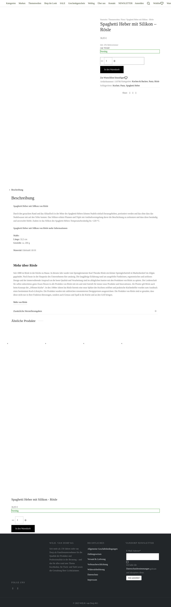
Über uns (101, 3)
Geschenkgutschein (76, 3)
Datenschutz (93, 574)
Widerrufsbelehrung (96, 569)
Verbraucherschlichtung (98, 564)
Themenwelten (34, 3)
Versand (106, 47)
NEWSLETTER (125, 3)
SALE (62, 3)
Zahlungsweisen (94, 553)
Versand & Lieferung (97, 558)
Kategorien (11, 3)
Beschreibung (17, 189)
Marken (22, 3)
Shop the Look (50, 3)
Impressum (92, 579)
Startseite (103, 19)
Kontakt (111, 3)
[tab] (85, 189)
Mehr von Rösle (20, 301)
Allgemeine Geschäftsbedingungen (102, 548)
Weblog (91, 3)
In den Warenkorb (23, 528)
